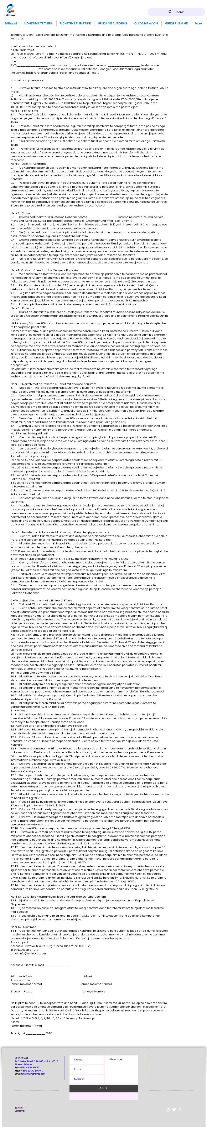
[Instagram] (167, 1109)
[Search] (176, 12)
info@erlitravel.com (33, 953)
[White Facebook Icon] (180, 1109)
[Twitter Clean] (173, 1109)
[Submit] (103, 1088)
